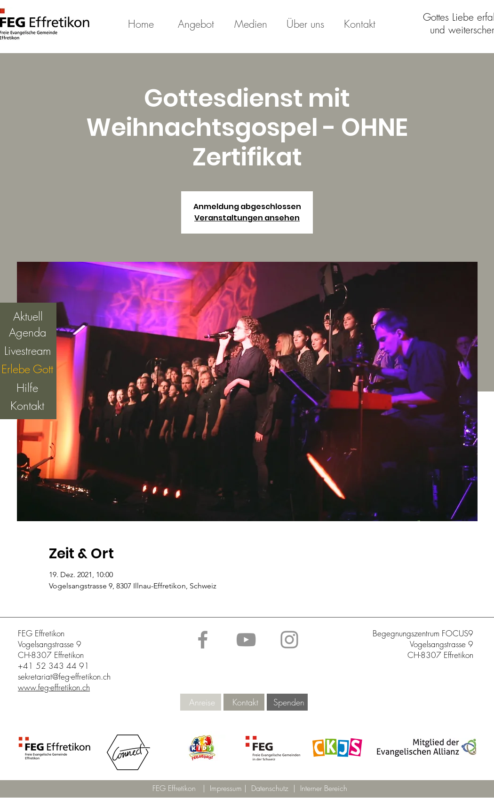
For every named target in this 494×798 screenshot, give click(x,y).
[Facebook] (203, 639)
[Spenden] (289, 702)
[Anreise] (202, 702)
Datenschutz (272, 788)
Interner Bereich (323, 788)
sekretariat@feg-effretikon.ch (64, 676)
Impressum (227, 788)
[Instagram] (289, 639)
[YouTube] (246, 639)
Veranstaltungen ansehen (247, 217)
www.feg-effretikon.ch (54, 687)
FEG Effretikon (174, 788)
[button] (202, 748)
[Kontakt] (245, 702)
